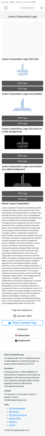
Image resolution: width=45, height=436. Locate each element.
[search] (40, 8)
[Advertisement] (22, 37)
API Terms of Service (18, 415)
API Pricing (13, 412)
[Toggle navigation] (6, 8)
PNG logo (22, 83)
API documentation (17, 408)
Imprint (12, 425)
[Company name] (31, 8)
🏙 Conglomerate (22, 340)
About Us (13, 422)
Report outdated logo (22, 322)
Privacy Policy (15, 418)
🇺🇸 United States (22, 335)
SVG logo (22, 89)
